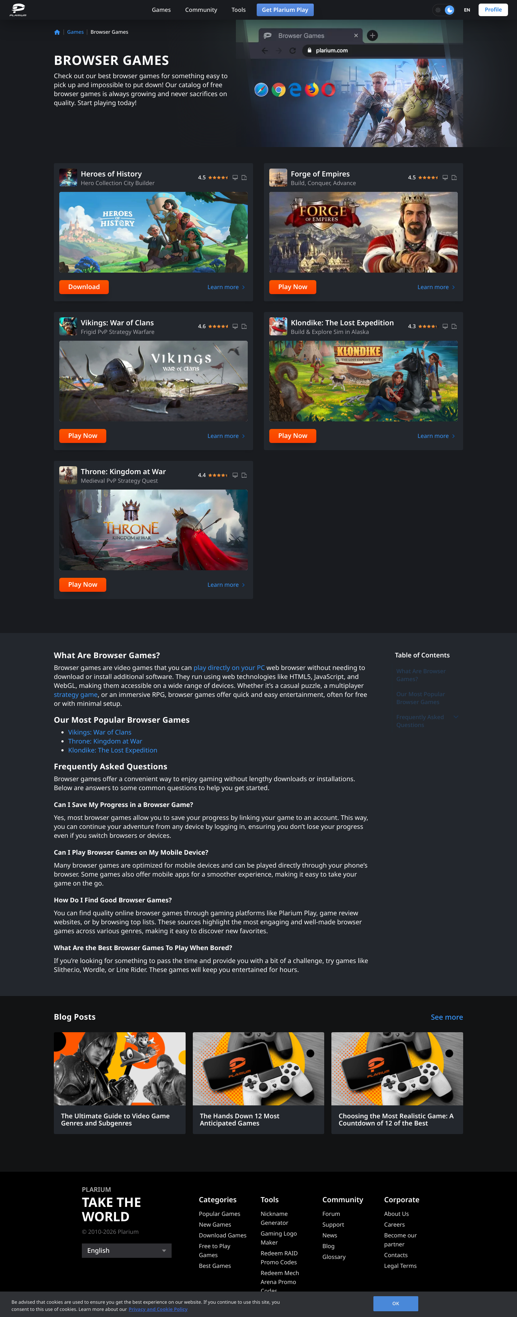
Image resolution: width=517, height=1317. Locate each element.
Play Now (292, 287)
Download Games (223, 1235)
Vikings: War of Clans (99, 732)
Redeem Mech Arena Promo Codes (280, 1282)
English (98, 1250)
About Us (396, 1214)
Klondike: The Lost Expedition (113, 750)
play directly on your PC (229, 668)
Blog (328, 1246)
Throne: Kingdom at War (105, 741)
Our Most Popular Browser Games (420, 698)
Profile (493, 9)
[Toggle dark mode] (443, 10)
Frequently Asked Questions (428, 721)
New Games (215, 1224)
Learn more (223, 287)
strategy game (76, 694)
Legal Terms (400, 1266)
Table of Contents (422, 655)
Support (333, 1224)
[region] (258, 1304)
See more (447, 1016)
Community (201, 10)
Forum (331, 1214)
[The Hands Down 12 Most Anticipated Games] (259, 1083)
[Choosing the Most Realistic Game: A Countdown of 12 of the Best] (397, 1083)
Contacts (396, 1255)
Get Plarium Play (285, 10)
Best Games (215, 1266)
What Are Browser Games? (421, 675)
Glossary (334, 1257)
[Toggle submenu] (456, 716)
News (329, 1235)
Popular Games (219, 1214)
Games (161, 10)
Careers (394, 1224)
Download (84, 287)
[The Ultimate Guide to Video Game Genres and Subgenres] (120, 1083)
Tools (239, 10)
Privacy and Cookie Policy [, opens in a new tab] (158, 1309)
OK (395, 1303)
